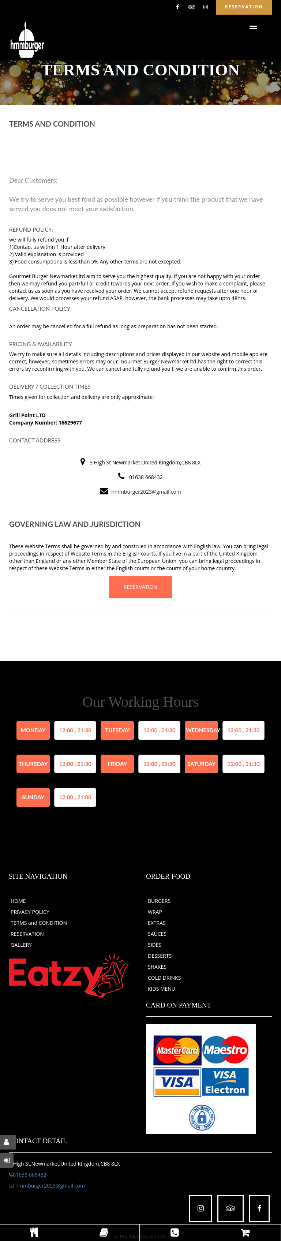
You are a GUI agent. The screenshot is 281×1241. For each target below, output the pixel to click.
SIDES (154, 944)
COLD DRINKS (164, 977)
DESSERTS (160, 955)
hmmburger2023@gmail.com (146, 491)
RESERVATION (140, 587)
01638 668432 (27, 1174)
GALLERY (21, 944)
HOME (18, 900)
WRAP (155, 911)
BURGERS (159, 900)
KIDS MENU (161, 988)
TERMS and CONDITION (39, 922)
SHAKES (157, 966)
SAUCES (157, 933)
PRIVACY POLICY (30, 911)
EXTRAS (157, 922)
